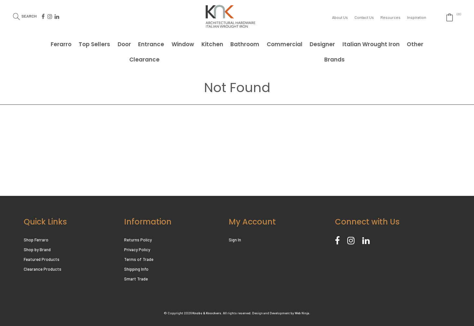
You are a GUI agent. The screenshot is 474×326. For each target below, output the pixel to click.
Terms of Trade (138, 259)
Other (415, 44)
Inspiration (416, 17)
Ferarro (61, 44)
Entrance (151, 44)
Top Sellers (94, 44)
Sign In (235, 239)
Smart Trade (136, 278)
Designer (322, 44)
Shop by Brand (37, 249)
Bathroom (244, 44)
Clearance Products (42, 269)
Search (29, 15)
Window (183, 44)
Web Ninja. (302, 313)
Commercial (284, 44)
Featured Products (41, 259)
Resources (390, 17)
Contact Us (364, 17)
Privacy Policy (137, 249)
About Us (340, 17)
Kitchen (212, 44)
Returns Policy (138, 239)
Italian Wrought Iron (371, 44)
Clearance (144, 59)
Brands (334, 59)
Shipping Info (136, 269)
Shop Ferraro (36, 239)
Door (124, 44)
